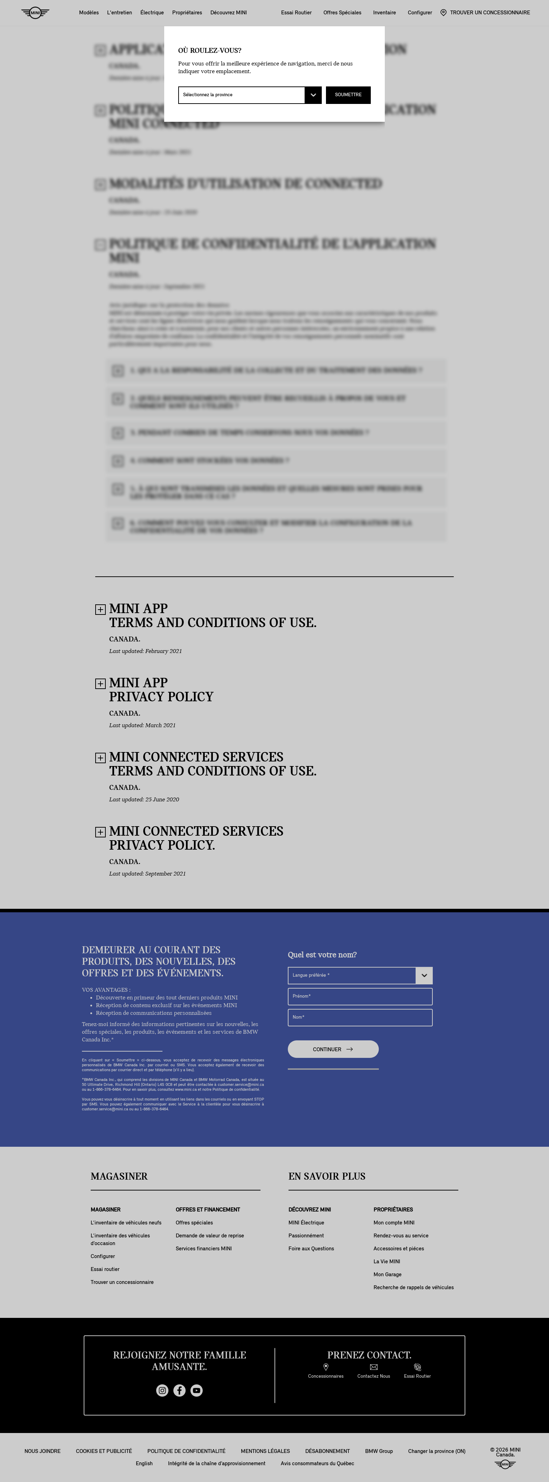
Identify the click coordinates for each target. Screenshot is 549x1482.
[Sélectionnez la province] (250, 95)
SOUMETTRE (348, 95)
